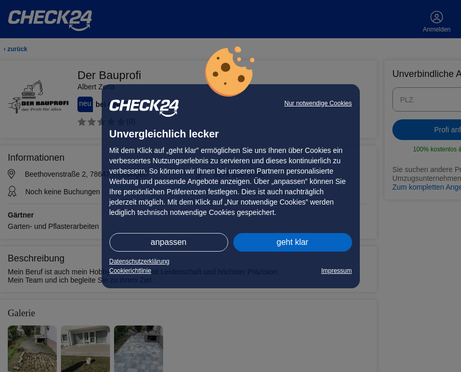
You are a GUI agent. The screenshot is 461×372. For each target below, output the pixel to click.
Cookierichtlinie (130, 270)
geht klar (292, 242)
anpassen (168, 242)
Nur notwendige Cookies (318, 103)
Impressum (336, 270)
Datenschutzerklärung (139, 261)
